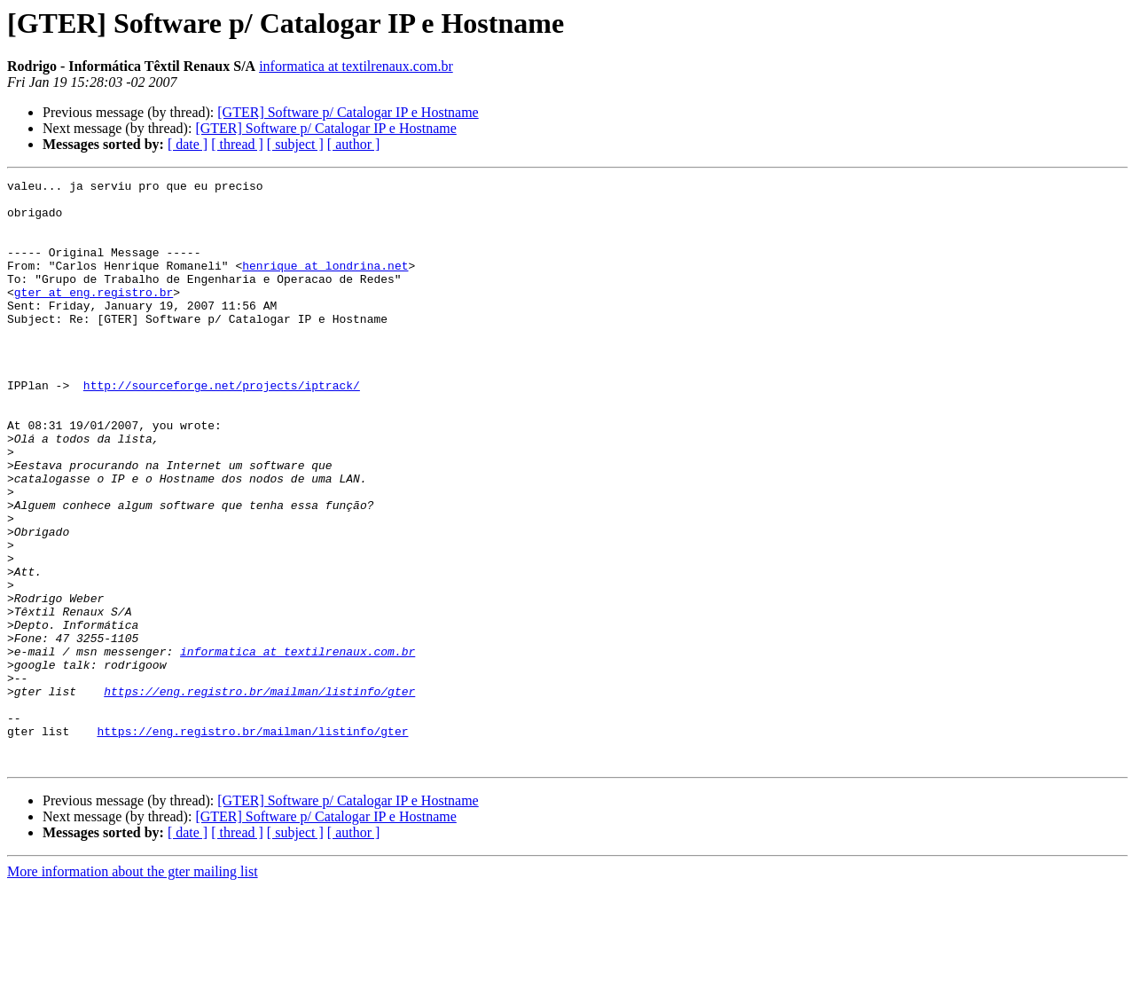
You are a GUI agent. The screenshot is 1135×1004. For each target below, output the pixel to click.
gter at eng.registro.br (93, 316)
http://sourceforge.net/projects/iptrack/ (221, 427)
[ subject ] (295, 144)
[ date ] (187, 144)
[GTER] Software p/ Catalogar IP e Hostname (347, 112)
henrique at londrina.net (325, 284)
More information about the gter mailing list (132, 988)
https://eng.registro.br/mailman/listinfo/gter (259, 795)
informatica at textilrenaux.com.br (356, 66)
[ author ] (353, 144)
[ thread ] (237, 144)
